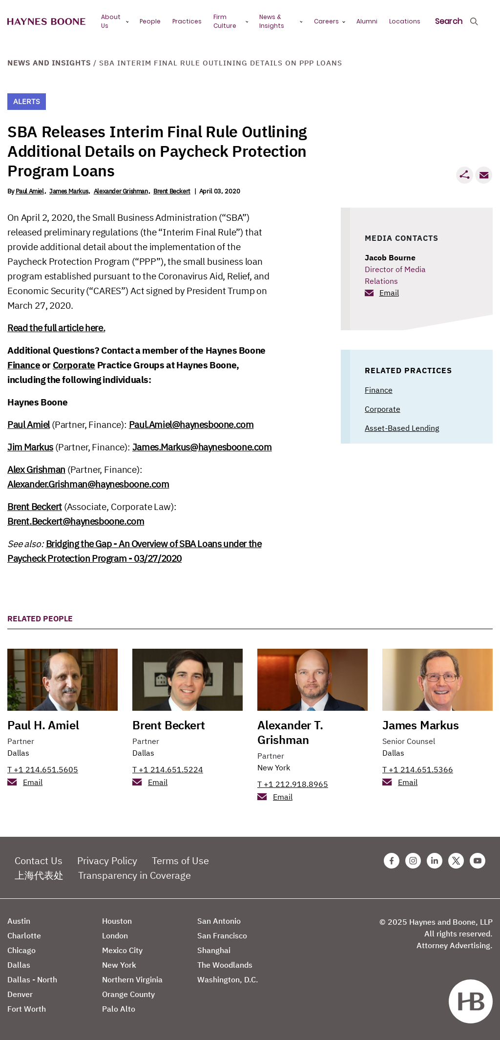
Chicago (21, 950)
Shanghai (213, 950)
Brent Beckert (171, 191)
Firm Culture (224, 21)
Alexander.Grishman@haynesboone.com (88, 484)
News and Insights (49, 62)
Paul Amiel (30, 191)
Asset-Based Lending (402, 428)
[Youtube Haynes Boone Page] (477, 861)
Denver (20, 994)
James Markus (68, 191)
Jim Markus (30, 447)
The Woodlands (224, 965)
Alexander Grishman (121, 191)
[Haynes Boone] (46, 22)
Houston (117, 921)
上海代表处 (39, 875)
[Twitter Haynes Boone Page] (456, 861)
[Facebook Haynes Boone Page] (391, 861)
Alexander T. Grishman (290, 732)
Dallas (18, 753)
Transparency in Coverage (134, 875)
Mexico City (122, 950)
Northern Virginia (132, 979)
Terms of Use (180, 860)
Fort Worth (26, 1009)
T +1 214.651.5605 (42, 769)
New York (273, 767)
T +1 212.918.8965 (292, 784)
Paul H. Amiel (43, 725)
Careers (326, 21)
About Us (111, 21)
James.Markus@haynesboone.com (202, 447)
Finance (23, 365)
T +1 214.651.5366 (417, 769)
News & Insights (271, 21)
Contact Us (38, 860)
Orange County (128, 994)
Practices (187, 21)
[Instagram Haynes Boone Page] (413, 861)
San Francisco (222, 935)
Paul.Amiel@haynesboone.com (191, 424)
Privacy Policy (107, 860)
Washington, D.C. (227, 979)
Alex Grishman (36, 469)
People (150, 21)
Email (389, 292)
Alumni (366, 21)
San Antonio (219, 921)
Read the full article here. (56, 328)
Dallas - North (32, 979)
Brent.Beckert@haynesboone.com (75, 521)
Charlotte (24, 935)
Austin (18, 921)
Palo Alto (118, 1009)
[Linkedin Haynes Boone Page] (434, 861)
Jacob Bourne (390, 257)
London (115, 935)
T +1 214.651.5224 (167, 769)
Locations (404, 21)
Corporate (74, 365)
